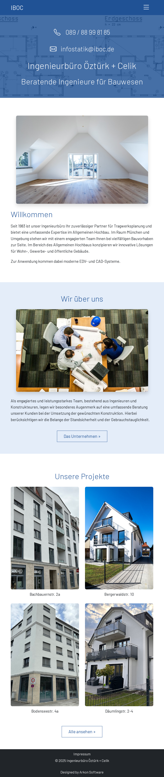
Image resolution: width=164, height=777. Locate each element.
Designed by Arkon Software (82, 772)
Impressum (82, 754)
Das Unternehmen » (82, 436)
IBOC (17, 7)
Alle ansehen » (82, 731)
